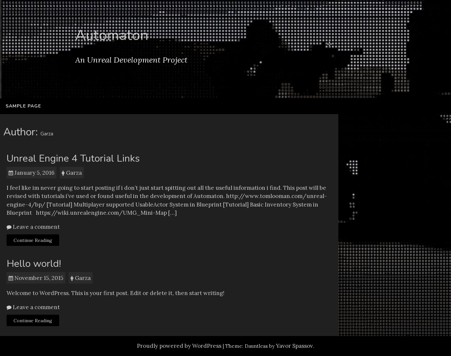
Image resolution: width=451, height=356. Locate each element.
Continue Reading (32, 240)
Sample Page (23, 106)
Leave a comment (35, 226)
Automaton (111, 35)
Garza (74, 172)
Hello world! (34, 263)
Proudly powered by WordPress (179, 345)
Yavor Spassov (294, 345)
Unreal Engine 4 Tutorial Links (73, 158)
